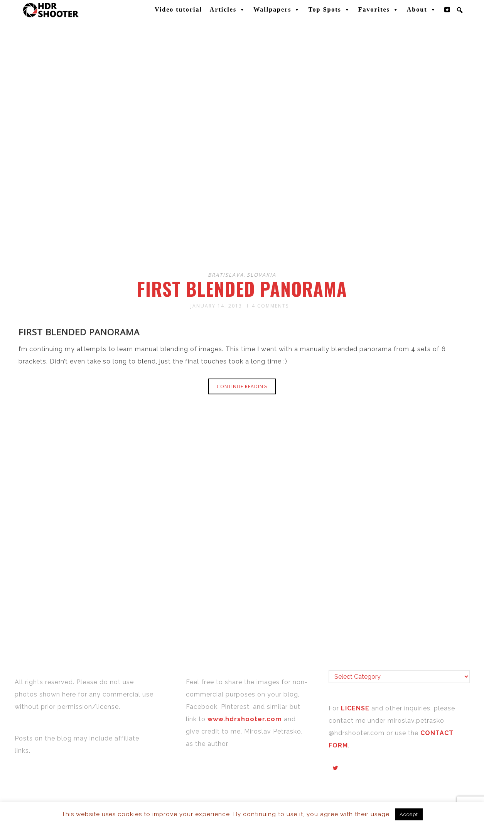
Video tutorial (178, 9)
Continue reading (242, 386)
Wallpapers (276, 9)
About (422, 9)
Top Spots (329, 9)
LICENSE (356, 708)
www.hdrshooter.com (244, 719)
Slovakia (261, 274)
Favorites (378, 9)
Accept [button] (409, 814)
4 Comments (270, 306)
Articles (228, 9)
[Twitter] (447, 9)
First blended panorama (242, 288)
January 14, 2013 (216, 306)
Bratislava (226, 274)
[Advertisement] (243, 204)
